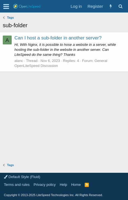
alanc (18, 61)
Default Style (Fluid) (22, 177)
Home (76, 184)
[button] (6, 6)
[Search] (120, 6)
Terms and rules (16, 184)
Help (63, 184)
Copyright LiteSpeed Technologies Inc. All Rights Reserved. (53, 195)
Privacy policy (45, 184)
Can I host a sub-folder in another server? (58, 38)
